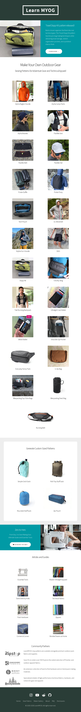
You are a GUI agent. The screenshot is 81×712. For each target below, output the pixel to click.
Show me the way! (20, 544)
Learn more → (54, 51)
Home (18, 701)
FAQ (53, 701)
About (48, 701)
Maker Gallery (38, 701)
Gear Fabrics (27, 701)
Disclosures (61, 701)
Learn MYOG (40, 10)
